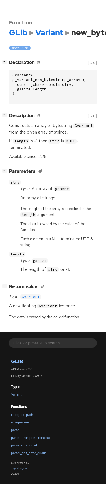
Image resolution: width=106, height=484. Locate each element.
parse (15, 430)
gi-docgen (20, 468)
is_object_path (22, 414)
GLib (17, 361)
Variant (16, 394)
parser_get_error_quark (28, 453)
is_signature (20, 422)
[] (5, 61)
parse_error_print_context (30, 437)
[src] (92, 62)
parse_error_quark (24, 445)
